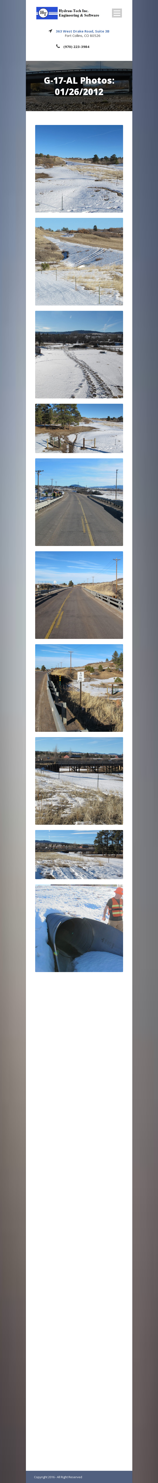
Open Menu (117, 13)
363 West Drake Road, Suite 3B (82, 31)
